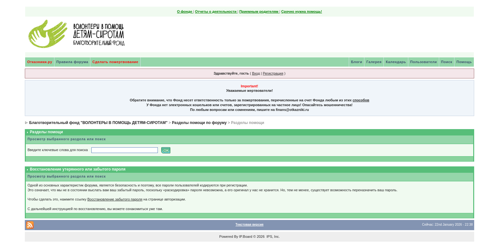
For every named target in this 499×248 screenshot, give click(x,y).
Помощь (464, 62)
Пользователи (423, 62)
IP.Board (245, 236)
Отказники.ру (39, 62)
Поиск (447, 62)
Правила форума (72, 62)
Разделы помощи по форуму (199, 122)
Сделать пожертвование (115, 62)
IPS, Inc (272, 236)
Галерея (374, 62)
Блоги (356, 62)
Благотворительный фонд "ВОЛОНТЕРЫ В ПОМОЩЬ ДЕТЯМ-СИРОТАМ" (98, 122)
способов (361, 100)
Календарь (396, 62)
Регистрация (273, 73)
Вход (256, 73)
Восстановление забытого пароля (115, 199)
